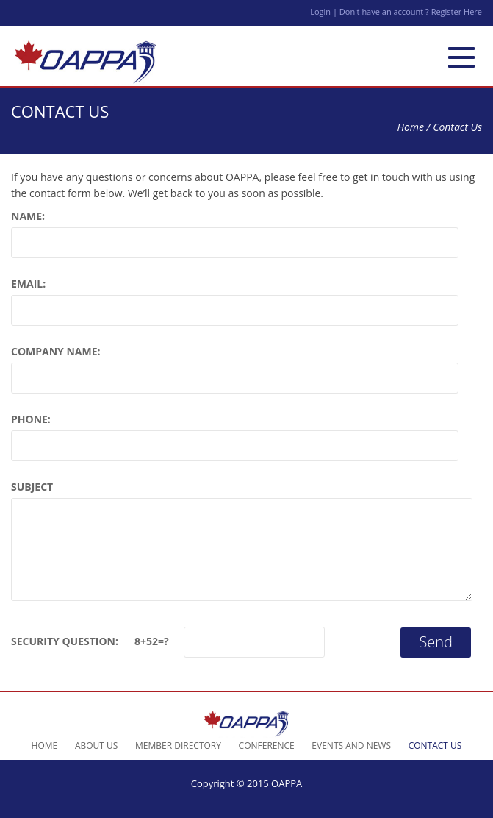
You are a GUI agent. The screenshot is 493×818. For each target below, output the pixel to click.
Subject (32, 487)
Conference (267, 745)
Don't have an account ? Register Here (410, 11)
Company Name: (56, 351)
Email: (28, 284)
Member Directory (178, 745)
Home (410, 127)
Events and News (351, 745)
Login (321, 11)
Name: (28, 216)
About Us (96, 745)
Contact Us (435, 745)
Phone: (31, 419)
